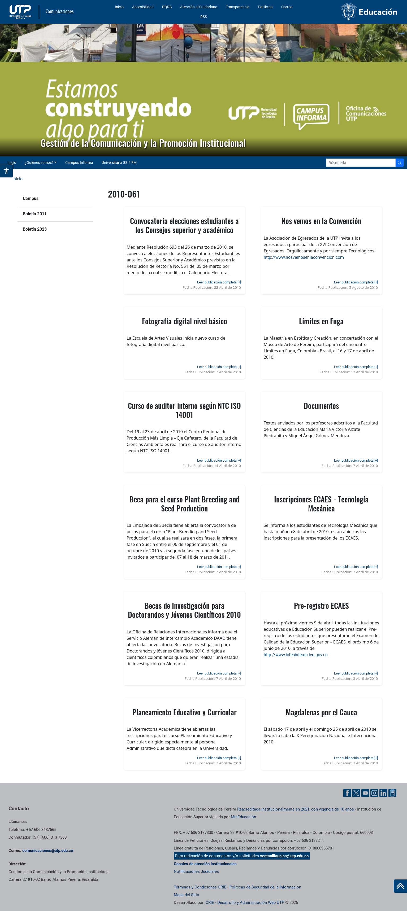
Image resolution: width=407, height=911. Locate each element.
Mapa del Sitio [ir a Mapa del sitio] (186, 894)
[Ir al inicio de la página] (400, 886)
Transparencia (237, 7)
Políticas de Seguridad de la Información (265, 887)
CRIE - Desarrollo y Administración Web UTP (245, 902)
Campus (30, 198)
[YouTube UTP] (365, 793)
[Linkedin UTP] (383, 793)
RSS (203, 17)
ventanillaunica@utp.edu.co (284, 855)
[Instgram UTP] (374, 793)
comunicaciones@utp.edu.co (47, 850)
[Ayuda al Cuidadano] (392, 793)
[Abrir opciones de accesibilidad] (6, 171)
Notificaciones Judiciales (196, 871)
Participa (265, 7)
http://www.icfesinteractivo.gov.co (296, 654)
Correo (286, 7)
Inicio (119, 7)
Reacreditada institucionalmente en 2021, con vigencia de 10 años (295, 809)
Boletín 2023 (35, 229)
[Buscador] (399, 163)
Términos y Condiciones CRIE (200, 887)
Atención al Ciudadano (198, 7)
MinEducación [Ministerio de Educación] (243, 816)
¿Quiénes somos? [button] (39, 162)
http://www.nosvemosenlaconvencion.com (304, 257)
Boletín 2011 (35, 213)
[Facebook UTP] (347, 793)
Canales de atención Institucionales (205, 863)
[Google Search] (361, 163)
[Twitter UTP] (356, 793)
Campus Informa (79, 162)
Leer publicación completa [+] (219, 282)
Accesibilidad (143, 7)
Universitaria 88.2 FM (119, 162)
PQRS (167, 7)
